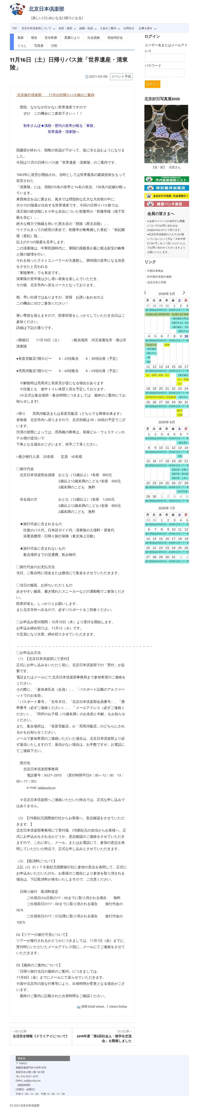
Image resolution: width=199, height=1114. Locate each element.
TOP (14, 28)
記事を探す (147, 28)
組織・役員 (88, 28)
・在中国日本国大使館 (160, 275)
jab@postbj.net (49, 786)
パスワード (153, 65)
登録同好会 (107, 37)
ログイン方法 (177, 221)
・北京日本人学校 (157, 281)
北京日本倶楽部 (46, 9)
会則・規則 (67, 28)
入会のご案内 (110, 28)
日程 (35, 45)
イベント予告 (121, 75)
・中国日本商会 (156, 270)
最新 (20, 37)
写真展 (21, 45)
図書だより (68, 37)
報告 (33, 37)
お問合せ (128, 28)
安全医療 (48, 37)
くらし (126, 37)
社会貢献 (87, 37)
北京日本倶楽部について (38, 28)
